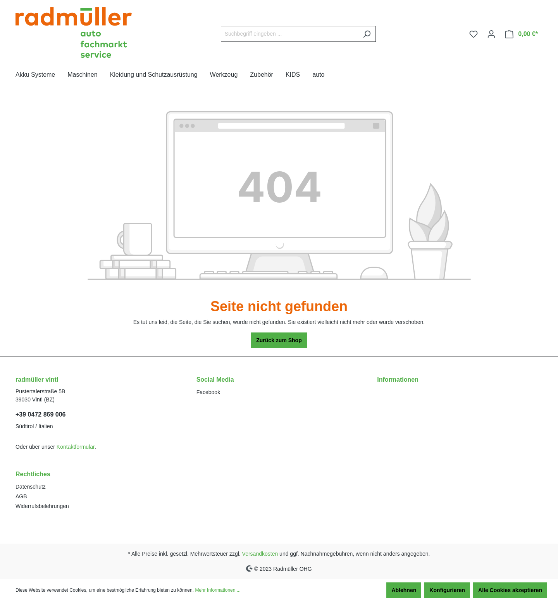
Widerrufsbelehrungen (42, 506)
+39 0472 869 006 (40, 414)
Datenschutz (31, 487)
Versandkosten (260, 554)
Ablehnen (403, 590)
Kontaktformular (76, 447)
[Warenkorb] (521, 34)
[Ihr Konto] (491, 34)
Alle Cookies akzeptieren (510, 590)
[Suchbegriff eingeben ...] (289, 34)
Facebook (208, 392)
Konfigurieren (447, 590)
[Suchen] (367, 34)
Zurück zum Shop (278, 340)
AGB (21, 496)
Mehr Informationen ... (217, 590)
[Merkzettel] (473, 34)
